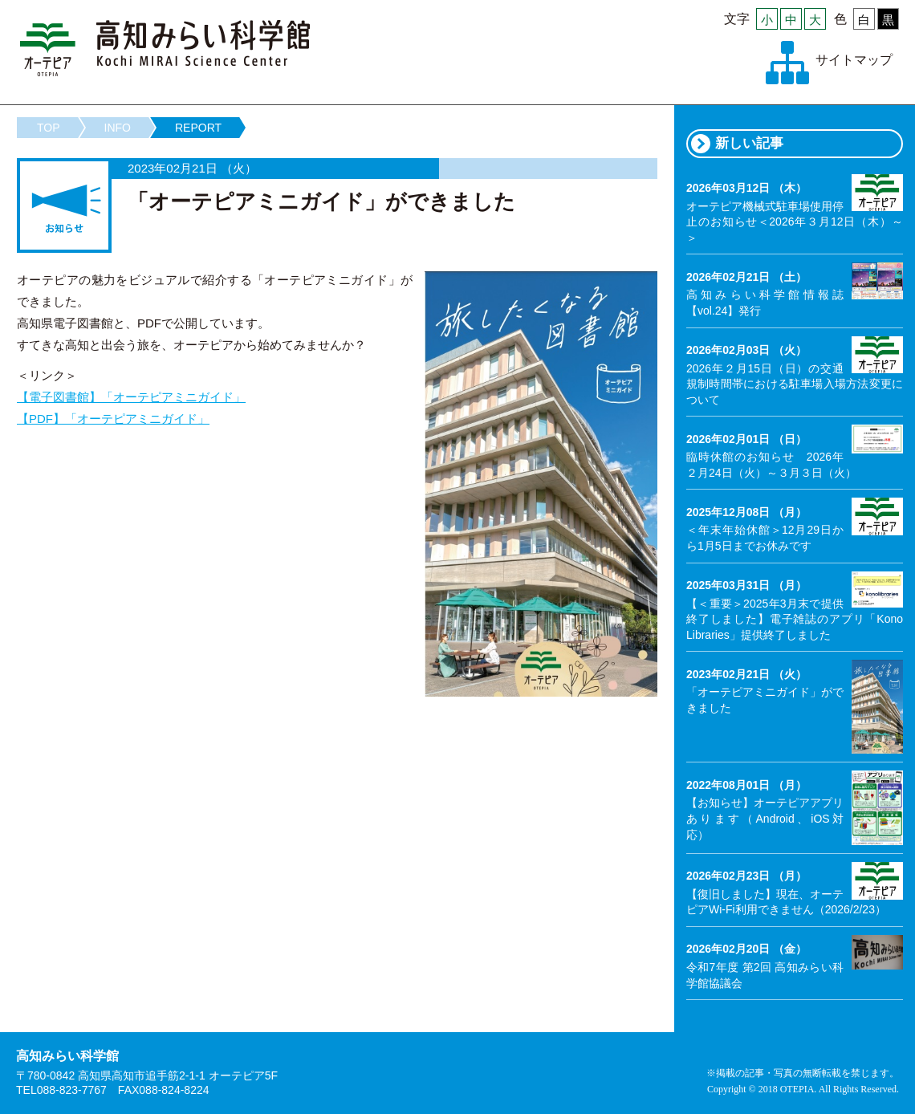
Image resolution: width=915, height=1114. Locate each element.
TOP (48, 127)
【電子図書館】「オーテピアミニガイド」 (131, 397)
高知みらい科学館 (165, 48)
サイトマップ (854, 60)
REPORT (198, 127)
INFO (117, 127)
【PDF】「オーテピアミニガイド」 (113, 418)
